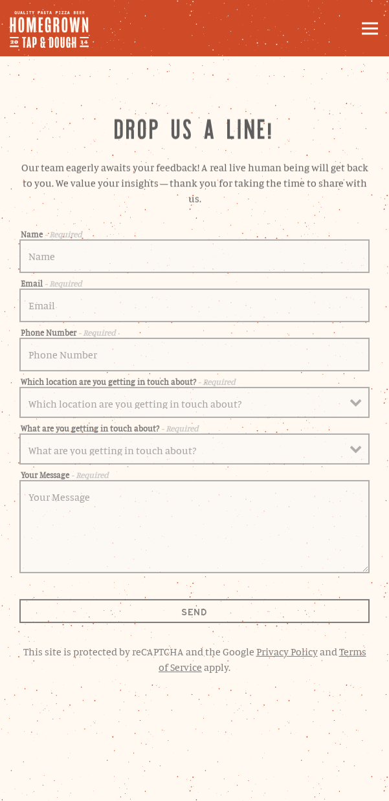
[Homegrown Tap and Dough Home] (55, 28)
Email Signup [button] (195, 783)
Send (194, 614)
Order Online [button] (194, 749)
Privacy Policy (287, 653)
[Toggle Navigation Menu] (370, 28)
